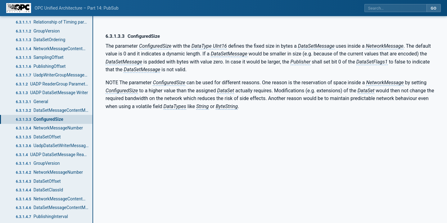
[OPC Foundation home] (18, 8)
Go (433, 8)
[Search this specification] (395, 8)
